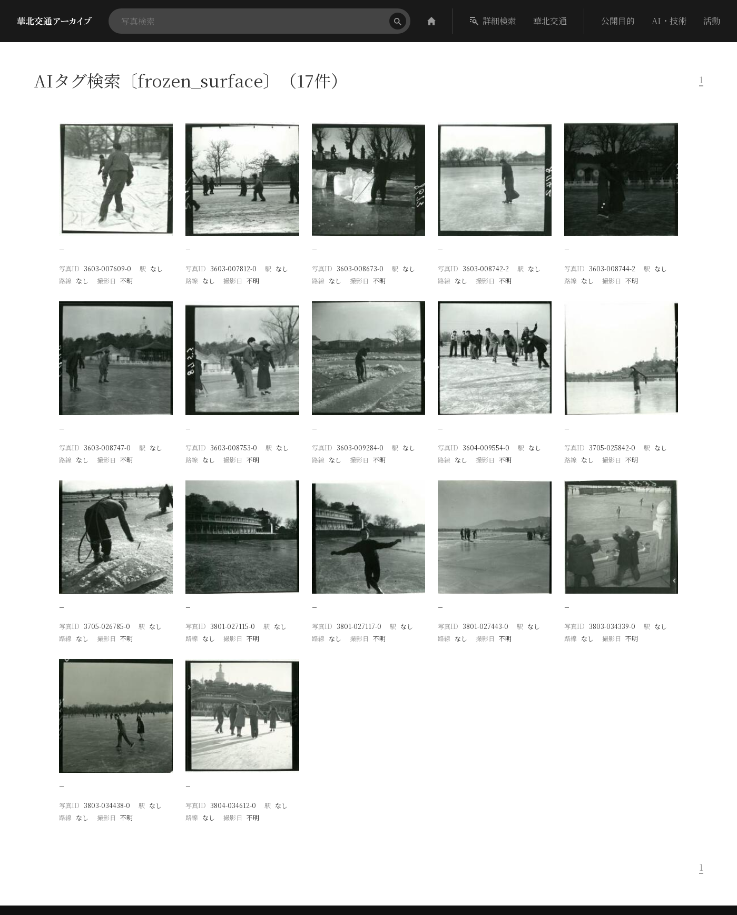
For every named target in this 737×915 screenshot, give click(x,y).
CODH (567, 770)
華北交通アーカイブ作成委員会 (600, 836)
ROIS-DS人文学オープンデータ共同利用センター (626, 844)
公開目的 (618, 21)
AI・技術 (669, 21)
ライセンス (597, 860)
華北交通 (550, 21)
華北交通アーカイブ (622, 770)
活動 (711, 21)
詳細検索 (493, 21)
